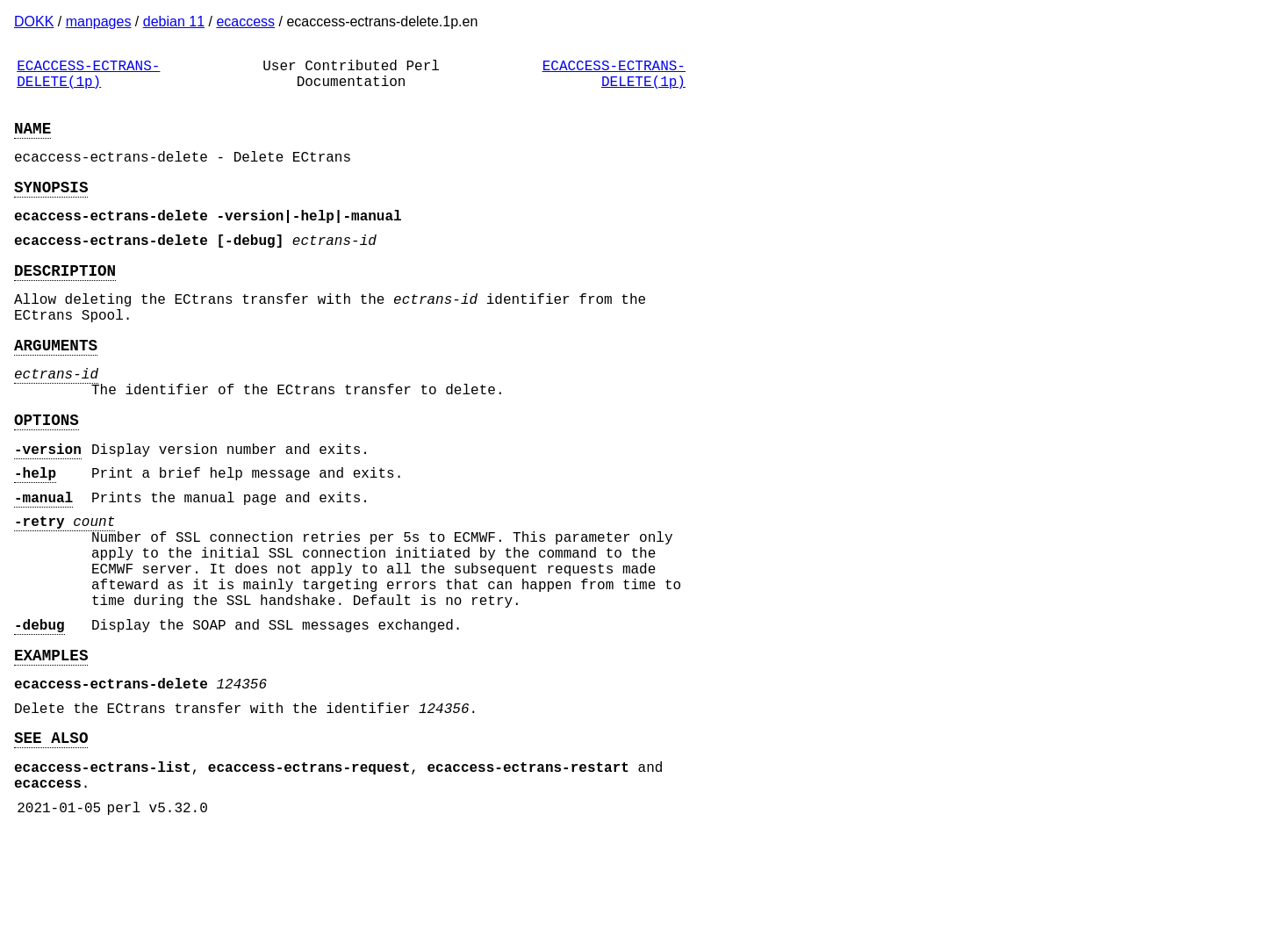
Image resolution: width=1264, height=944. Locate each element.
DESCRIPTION (65, 301)
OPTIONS (46, 471)
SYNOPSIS (51, 207)
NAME (32, 141)
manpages (99, 21)
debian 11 (174, 21)
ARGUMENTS (55, 386)
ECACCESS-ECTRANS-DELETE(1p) (88, 78)
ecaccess (245, 21)
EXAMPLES (51, 745)
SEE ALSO (51, 838)
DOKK (34, 21)
